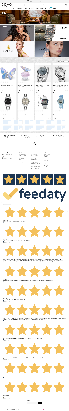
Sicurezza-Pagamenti (34, 162)
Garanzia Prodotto (34, 159)
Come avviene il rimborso (35, 163)
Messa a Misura (46, 160)
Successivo (9, 204)
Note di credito (21, 158)
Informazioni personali (22, 154)
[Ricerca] (33, 5)
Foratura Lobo (46, 161)
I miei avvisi (21, 162)
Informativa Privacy (34, 154)
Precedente (5, 204)
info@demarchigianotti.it (7, 158)
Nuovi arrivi (3, 58)
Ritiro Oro (45, 157)
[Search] (43, 4)
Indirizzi (20, 159)
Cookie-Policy (33, 158)
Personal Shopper (47, 166)
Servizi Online (46, 165)
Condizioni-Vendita (34, 155)
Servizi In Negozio (47, 154)
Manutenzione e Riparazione (46, 156)
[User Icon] (61, 5)
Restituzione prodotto (22, 155)
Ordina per (58, 61)
